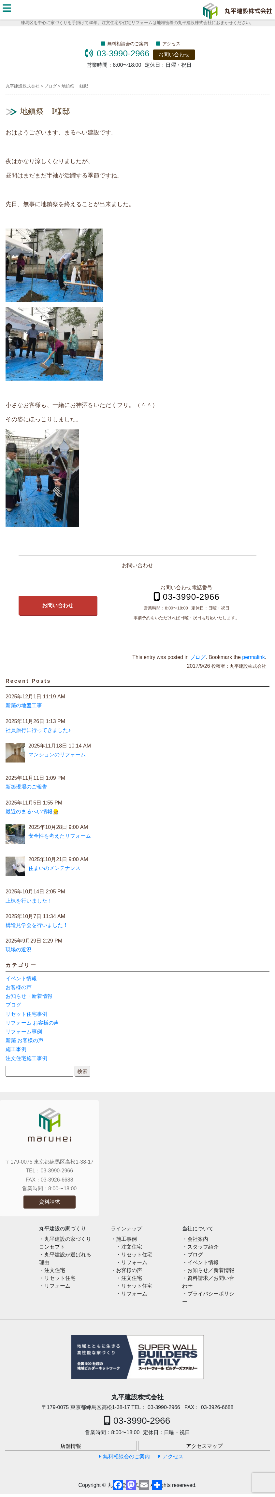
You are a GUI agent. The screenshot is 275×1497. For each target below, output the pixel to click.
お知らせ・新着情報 (29, 996)
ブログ (198, 657)
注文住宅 (54, 1270)
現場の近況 (19, 949)
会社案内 (197, 1239)
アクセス (171, 43)
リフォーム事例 (24, 1031)
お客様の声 (19, 987)
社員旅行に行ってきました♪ (38, 730)
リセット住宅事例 (26, 1014)
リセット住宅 (60, 1278)
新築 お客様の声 (24, 1040)
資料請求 (49, 1202)
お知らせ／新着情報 (210, 1270)
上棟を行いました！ (29, 900)
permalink (253, 657)
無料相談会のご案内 (127, 43)
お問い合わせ (174, 54)
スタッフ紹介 (203, 1247)
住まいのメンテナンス (54, 868)
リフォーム (57, 1286)
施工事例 (16, 1049)
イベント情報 (21, 978)
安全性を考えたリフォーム (59, 836)
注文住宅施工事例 (26, 1058)
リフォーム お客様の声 (32, 1023)
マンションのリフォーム (57, 754)
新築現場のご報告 (26, 787)
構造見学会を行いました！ (37, 925)
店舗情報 (70, 1446)
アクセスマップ (204, 1446)
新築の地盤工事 (24, 705)
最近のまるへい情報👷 (32, 811)
